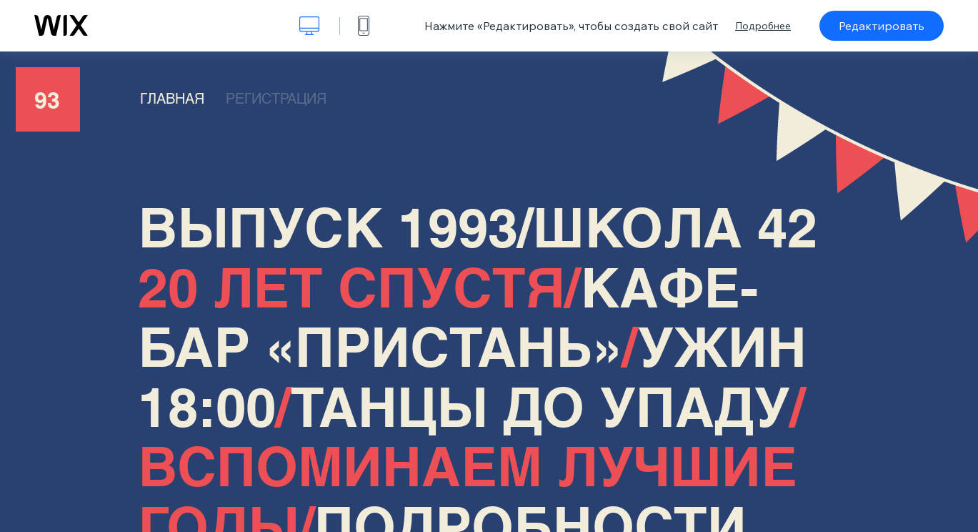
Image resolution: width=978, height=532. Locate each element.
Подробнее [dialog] (763, 25)
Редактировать (881, 26)
